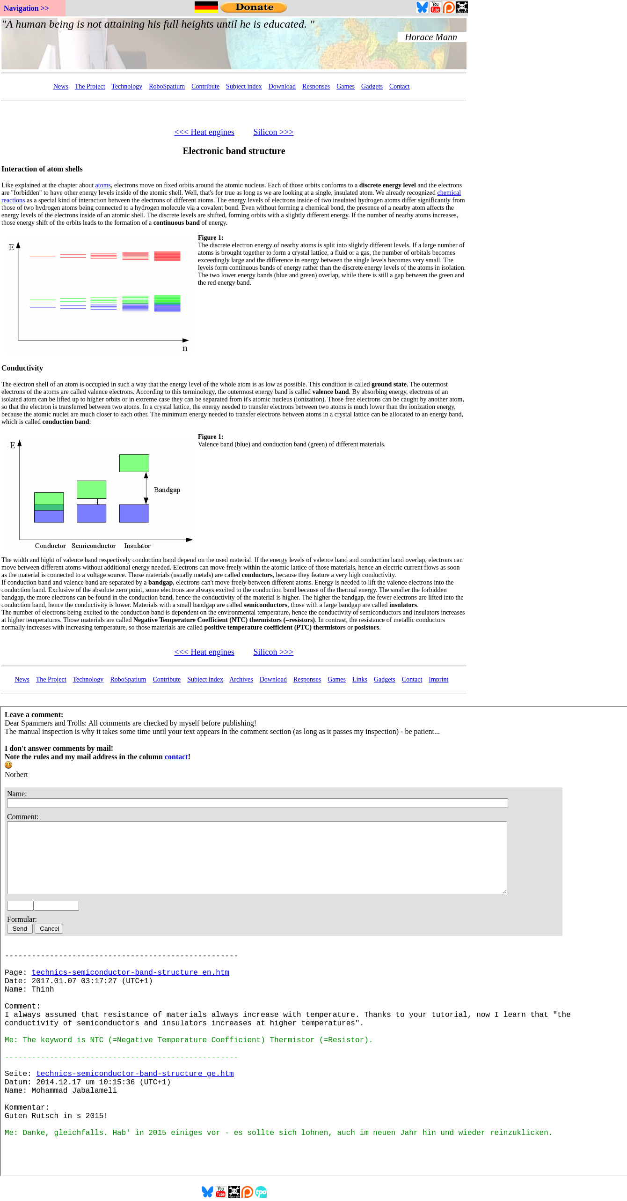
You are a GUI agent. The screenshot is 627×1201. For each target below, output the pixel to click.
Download (282, 86)
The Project (90, 86)
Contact (399, 86)
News (60, 86)
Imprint (438, 679)
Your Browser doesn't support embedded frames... (234, 43)
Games (345, 86)
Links (359, 679)
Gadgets (372, 86)
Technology (126, 86)
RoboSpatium (167, 86)
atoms (103, 185)
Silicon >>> (273, 132)
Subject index (244, 86)
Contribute (205, 86)
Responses (316, 86)
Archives (241, 679)
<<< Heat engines (204, 132)
